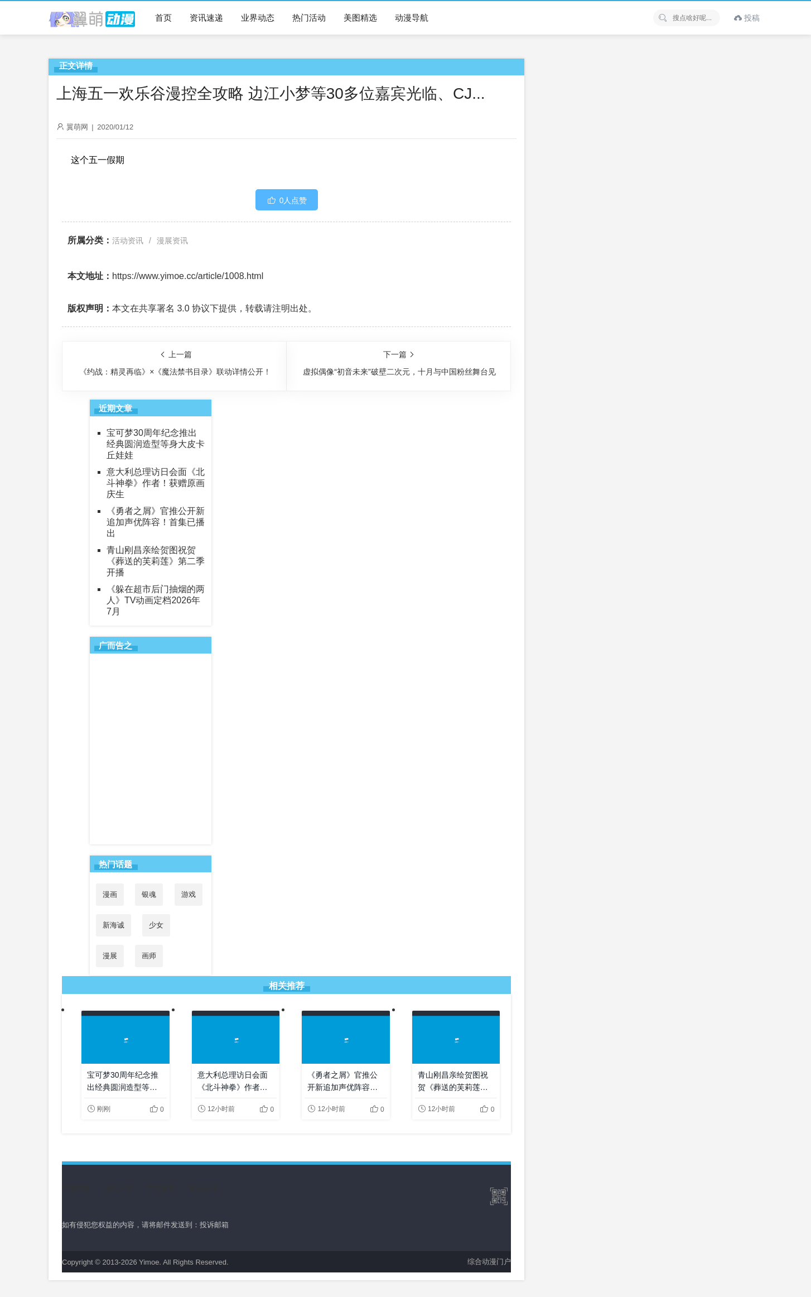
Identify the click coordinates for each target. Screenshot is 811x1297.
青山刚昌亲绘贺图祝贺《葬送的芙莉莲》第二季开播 (156, 561)
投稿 (747, 17)
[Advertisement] (150, 748)
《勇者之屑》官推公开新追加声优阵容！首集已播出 (156, 522)
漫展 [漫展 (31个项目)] (110, 956)
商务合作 (203, 1188)
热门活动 (309, 17)
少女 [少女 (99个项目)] (156, 925)
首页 (163, 17)
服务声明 (118, 1188)
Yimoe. (150, 1262)
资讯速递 (206, 17)
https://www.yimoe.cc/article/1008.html (187, 276)
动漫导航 (411, 17)
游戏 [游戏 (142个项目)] (188, 894)
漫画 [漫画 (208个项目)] (110, 894)
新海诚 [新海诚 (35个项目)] (113, 925)
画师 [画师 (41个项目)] (149, 956)
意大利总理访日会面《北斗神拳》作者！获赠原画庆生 (156, 483)
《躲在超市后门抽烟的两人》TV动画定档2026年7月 (156, 600)
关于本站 (76, 1188)
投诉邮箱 (214, 1225)
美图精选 (360, 17)
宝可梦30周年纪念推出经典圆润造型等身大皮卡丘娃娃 (156, 444)
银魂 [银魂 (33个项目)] (149, 894)
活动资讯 (127, 240)
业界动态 (257, 17)
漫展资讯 (172, 240)
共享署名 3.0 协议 (174, 308)
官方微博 (160, 1188)
